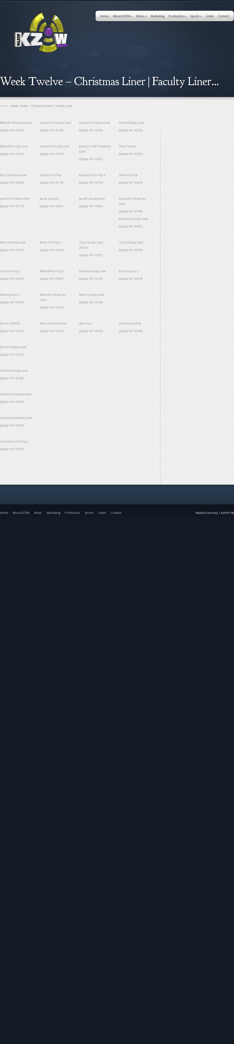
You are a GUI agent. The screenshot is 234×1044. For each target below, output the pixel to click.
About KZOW (122, 16)
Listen (210, 16)
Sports (196, 16)
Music (141, 16)
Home (104, 16)
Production (177, 16)
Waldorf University (206, 513)
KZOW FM (227, 513)
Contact (223, 16)
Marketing (157, 16)
